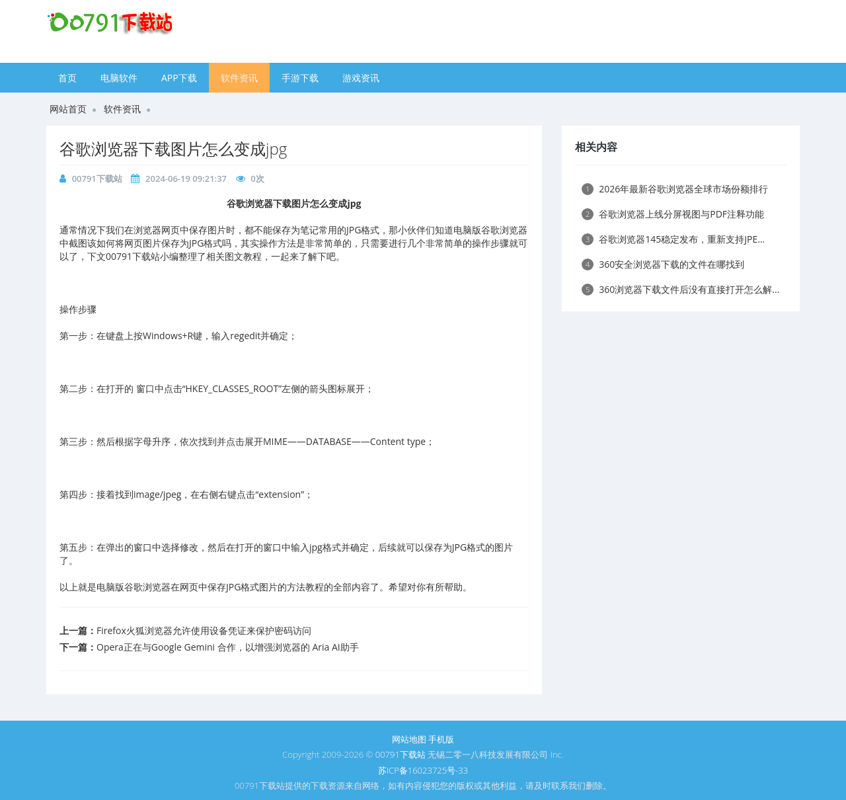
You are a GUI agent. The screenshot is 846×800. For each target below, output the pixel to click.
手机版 (441, 739)
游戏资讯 (360, 77)
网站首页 (68, 108)
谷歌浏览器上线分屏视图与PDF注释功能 (673, 214)
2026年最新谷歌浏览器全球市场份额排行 (675, 188)
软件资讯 (239, 77)
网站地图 (409, 739)
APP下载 (179, 77)
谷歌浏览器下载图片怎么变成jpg (173, 148)
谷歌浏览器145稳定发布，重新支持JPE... (673, 239)
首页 (67, 77)
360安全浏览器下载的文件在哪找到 (663, 264)
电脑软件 (118, 77)
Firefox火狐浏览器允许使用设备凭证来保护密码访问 (203, 630)
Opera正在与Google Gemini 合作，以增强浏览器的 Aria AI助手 (227, 647)
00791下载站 (97, 178)
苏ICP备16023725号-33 (423, 770)
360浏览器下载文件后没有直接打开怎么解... (680, 289)
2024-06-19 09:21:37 (186, 178)
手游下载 (300, 77)
